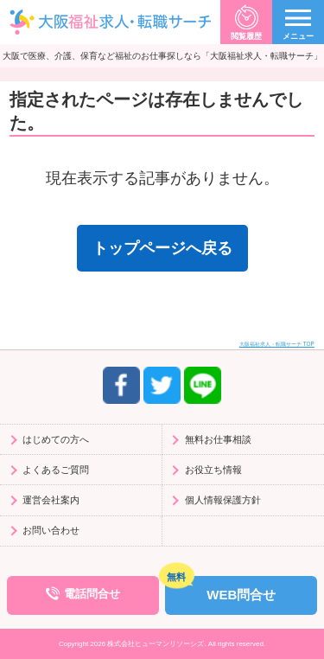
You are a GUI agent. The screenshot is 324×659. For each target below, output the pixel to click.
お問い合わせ (50, 530)
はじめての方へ (55, 439)
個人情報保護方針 (223, 500)
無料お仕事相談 (218, 439)
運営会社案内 (50, 500)
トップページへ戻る (162, 248)
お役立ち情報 (213, 469)
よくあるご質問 (55, 469)
